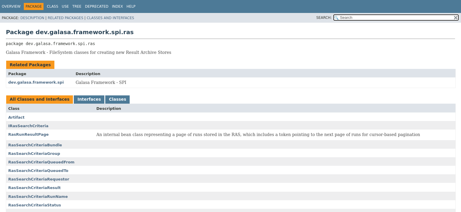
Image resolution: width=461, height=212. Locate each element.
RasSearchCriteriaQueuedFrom (41, 162)
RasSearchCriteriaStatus (34, 205)
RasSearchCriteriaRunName (38, 196)
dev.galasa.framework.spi (36, 82)
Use (65, 6)
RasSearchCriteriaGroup (34, 153)
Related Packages (65, 18)
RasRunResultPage (28, 134)
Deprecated (96, 6)
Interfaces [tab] (89, 99)
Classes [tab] (117, 99)
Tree (76, 6)
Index (117, 6)
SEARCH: (324, 18)
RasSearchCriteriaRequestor (38, 179)
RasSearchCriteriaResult (34, 188)
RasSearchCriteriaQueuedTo (38, 170)
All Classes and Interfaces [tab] (39, 99)
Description (32, 18)
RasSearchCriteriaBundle (35, 145)
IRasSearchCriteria (28, 126)
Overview (11, 6)
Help (131, 6)
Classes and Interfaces (110, 18)
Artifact (16, 117)
